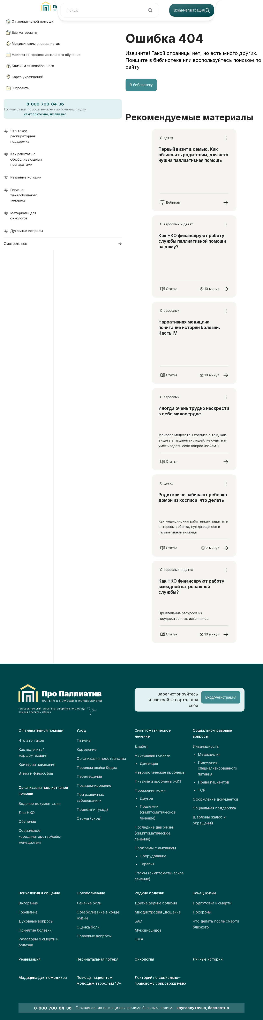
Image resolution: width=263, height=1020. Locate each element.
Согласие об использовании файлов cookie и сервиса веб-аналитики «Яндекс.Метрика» (183, 994)
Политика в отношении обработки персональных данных (193, 983)
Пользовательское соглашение (216, 973)
